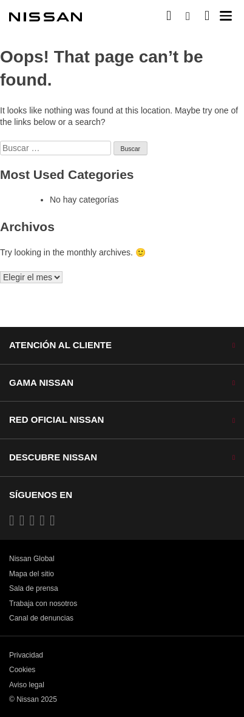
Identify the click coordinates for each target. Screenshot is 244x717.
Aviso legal (26, 685)
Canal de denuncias (41, 618)
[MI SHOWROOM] (207, 15)
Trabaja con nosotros (43, 603)
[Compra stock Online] (168, 15)
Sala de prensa (33, 588)
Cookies (22, 669)
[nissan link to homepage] (45, 17)
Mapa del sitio (31, 574)
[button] (226, 16)
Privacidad (26, 655)
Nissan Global (32, 558)
